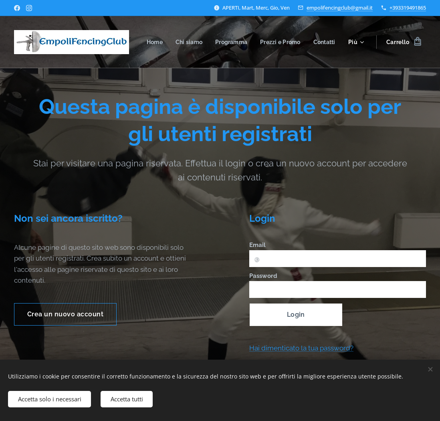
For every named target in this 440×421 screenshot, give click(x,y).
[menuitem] (185, 42)
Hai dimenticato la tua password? (301, 348)
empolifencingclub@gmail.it (340, 7)
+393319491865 (408, 7)
